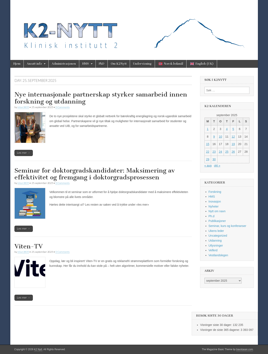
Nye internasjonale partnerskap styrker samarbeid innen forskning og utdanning (100, 98)
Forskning (215, 191)
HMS (85, 64)
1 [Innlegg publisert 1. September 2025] (208, 129)
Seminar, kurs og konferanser (227, 226)
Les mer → (23, 152)
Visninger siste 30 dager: (216, 325)
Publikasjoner (217, 221)
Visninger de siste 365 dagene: (220, 329)
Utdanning (215, 240)
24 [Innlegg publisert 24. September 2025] (220, 151)
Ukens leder (216, 230)
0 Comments (62, 107)
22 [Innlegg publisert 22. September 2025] (207, 151)
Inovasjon (215, 201)
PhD (101, 64)
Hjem (16, 64)
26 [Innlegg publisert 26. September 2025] (233, 151)
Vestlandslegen (218, 255)
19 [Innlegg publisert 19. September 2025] (233, 144)
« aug (208, 165)
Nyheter (214, 206)
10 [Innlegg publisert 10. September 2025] (220, 136)
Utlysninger (216, 245)
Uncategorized (218, 235)
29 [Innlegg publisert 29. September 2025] (207, 159)
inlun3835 (23, 107)
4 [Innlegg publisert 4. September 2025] (227, 129)
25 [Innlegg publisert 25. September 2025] (227, 151)
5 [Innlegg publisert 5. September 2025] (233, 129)
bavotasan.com (244, 349)
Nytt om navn (217, 211)
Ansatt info (34, 64)
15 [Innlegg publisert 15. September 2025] (207, 144)
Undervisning (142, 64)
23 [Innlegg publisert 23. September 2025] (214, 151)
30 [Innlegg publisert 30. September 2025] (214, 159)
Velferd (213, 250)
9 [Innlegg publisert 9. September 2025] (214, 136)
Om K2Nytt (119, 64)
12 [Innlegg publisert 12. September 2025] (233, 136)
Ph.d (212, 216)
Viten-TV (28, 246)
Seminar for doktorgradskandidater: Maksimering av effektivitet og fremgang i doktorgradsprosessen (94, 174)
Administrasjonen (64, 64)
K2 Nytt (38, 349)
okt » (217, 165)
